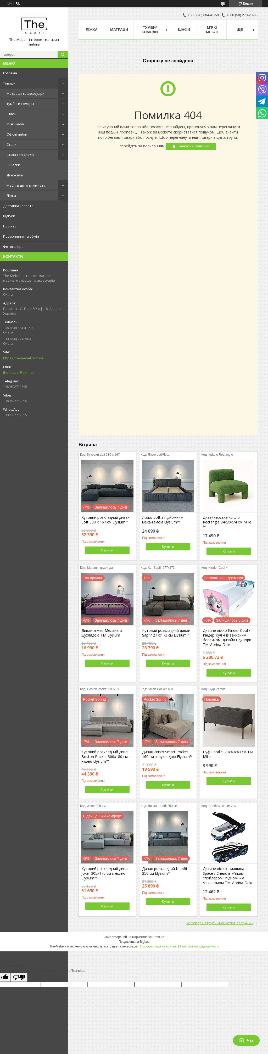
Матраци (119, 29)
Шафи (11, 113)
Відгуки (9, 216)
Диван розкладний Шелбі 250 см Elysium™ (164, 871)
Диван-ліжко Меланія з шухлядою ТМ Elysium (101, 633)
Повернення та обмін (21, 236)
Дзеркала (15, 175)
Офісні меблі (17, 134)
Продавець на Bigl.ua (134, 942)
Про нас (9, 226)
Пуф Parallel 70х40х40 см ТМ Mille (228, 754)
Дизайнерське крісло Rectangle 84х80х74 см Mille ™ (227, 522)
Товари (9, 83)
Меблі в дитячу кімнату (26, 185)
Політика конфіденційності (199, 946)
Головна (10, 73)
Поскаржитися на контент (158, 946)
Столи (11, 144)
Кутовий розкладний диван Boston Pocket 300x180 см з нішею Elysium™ (106, 757)
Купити (107, 550)
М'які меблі (16, 124)
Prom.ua (158, 937)
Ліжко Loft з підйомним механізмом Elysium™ (162, 520)
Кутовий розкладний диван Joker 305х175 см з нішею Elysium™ (105, 873)
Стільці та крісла (20, 154)
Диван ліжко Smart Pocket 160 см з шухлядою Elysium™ (167, 754)
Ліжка (11, 195)
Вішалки (13, 165)
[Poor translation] (19, 977)
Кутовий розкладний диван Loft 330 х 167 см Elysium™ (105, 520)
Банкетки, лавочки (193, 146)
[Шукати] (63, 55)
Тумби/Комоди (150, 29)
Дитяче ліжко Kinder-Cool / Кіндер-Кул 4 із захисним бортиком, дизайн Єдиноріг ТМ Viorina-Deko (227, 637)
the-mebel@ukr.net (18, 372)
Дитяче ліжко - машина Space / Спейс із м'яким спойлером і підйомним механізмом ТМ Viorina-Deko (228, 875)
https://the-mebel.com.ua (23, 358)
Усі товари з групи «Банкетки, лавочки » (219, 923)
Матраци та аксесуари (25, 93)
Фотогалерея (14, 246)
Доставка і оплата (18, 205)
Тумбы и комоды (20, 103)
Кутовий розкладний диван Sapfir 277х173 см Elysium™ (166, 633)
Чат (246, 1040)
